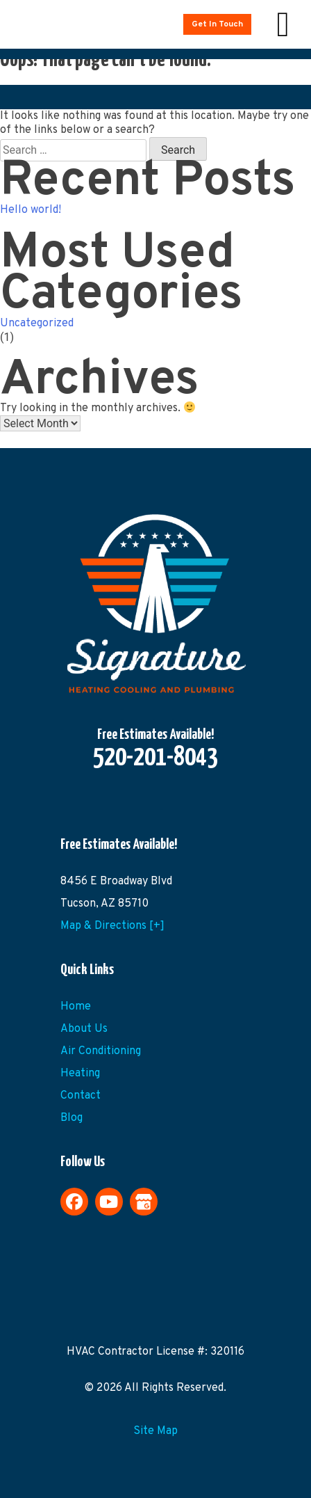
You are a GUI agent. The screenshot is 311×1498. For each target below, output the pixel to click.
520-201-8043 (155, 758)
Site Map (155, 1431)
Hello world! (30, 210)
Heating (80, 1074)
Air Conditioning (100, 1051)
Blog (71, 1118)
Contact (80, 1096)
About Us (84, 1029)
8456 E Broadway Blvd (116, 882)
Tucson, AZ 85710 (104, 904)
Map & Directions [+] (112, 926)
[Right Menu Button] (283, 24)
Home (75, 1007)
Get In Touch (217, 24)
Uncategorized (37, 323)
